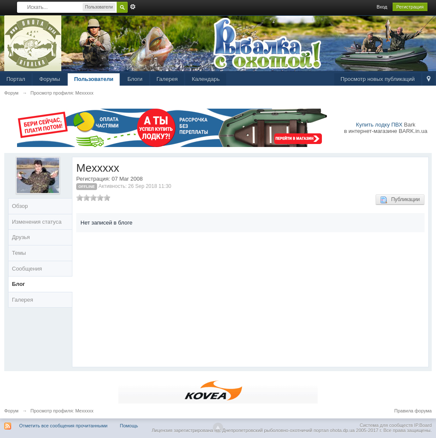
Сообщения (27, 268)
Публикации (400, 199)
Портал (15, 79)
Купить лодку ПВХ (379, 124)
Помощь (129, 425)
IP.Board (423, 425)
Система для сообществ (386, 425)
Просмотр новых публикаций (378, 79)
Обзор (20, 206)
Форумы (49, 79)
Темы (19, 253)
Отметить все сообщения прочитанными (63, 425)
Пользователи (93, 79)
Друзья (21, 237)
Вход (382, 6)
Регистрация (410, 6)
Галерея (167, 79)
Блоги (134, 79)
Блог (18, 284)
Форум (11, 410)
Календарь (206, 79)
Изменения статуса (36, 222)
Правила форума (413, 410)
